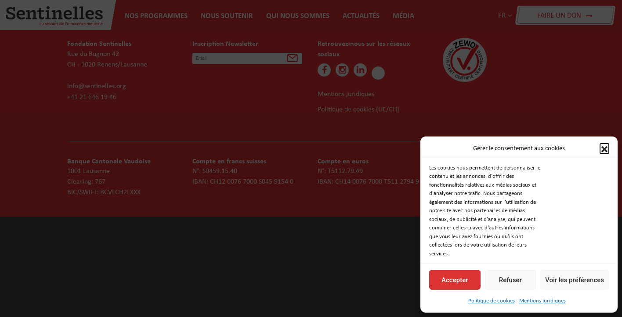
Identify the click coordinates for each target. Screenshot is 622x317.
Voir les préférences (574, 280)
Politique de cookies (491, 300)
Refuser (510, 280)
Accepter (454, 280)
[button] (604, 148)
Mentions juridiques (542, 300)
